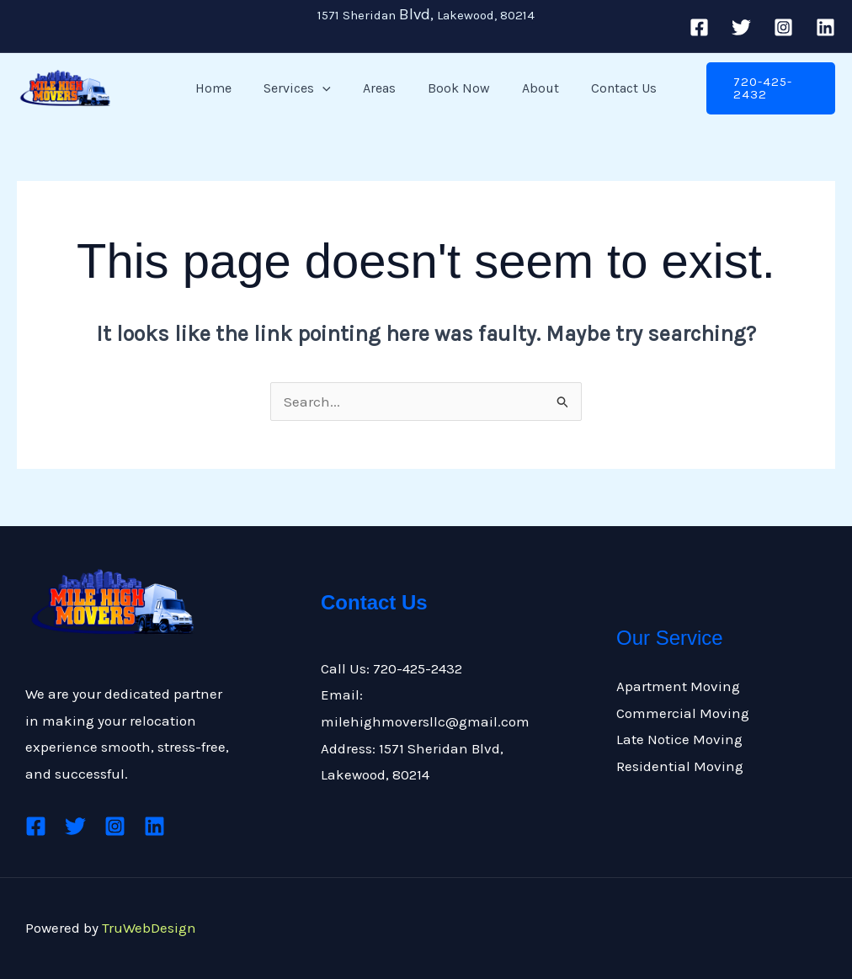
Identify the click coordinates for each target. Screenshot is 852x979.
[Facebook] (699, 27)
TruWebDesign (149, 927)
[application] (330, 88)
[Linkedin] (825, 27)
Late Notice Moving (679, 739)
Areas (381, 88)
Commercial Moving (682, 713)
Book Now (456, 88)
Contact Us (611, 88)
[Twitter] (741, 27)
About (532, 88)
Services (304, 88)
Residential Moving (679, 766)
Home (226, 88)
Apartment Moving (678, 686)
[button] (763, 88)
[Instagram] (783, 27)
